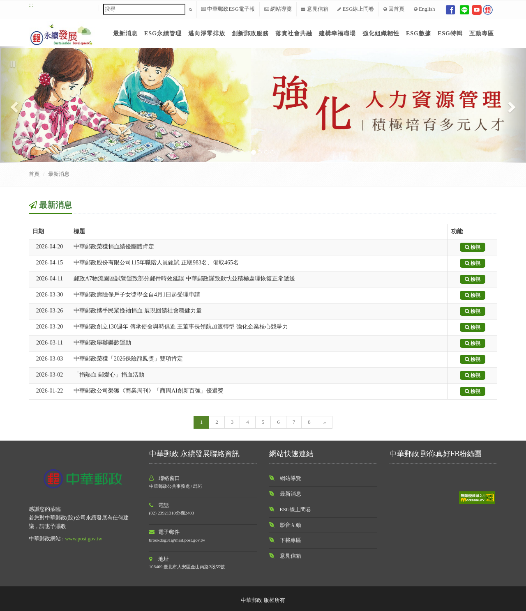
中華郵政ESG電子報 (228, 9)
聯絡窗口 (164, 478)
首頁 (34, 174)
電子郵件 (164, 532)
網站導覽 (278, 9)
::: (31, 5)
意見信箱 (314, 9)
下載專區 (290, 540)
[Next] (325, 422)
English (424, 9)
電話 (159, 505)
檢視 (472, 247)
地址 (159, 559)
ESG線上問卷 (355, 9)
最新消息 (58, 174)
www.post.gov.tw (83, 538)
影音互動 (290, 525)
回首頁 (393, 9)
